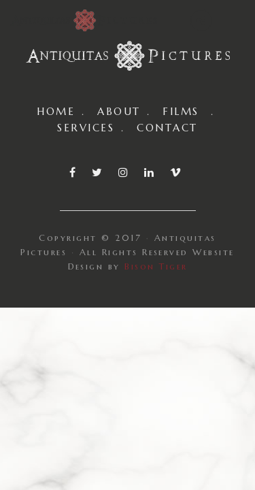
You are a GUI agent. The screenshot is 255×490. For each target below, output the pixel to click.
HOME (56, 111)
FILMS (181, 111)
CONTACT (167, 127)
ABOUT (118, 111)
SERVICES (85, 127)
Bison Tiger (155, 266)
